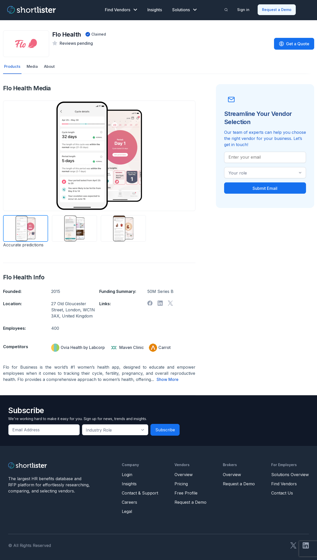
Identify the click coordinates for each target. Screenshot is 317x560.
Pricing (181, 483)
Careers (129, 501)
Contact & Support (140, 492)
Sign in (243, 9)
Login (127, 473)
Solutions (184, 9)
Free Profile (186, 492)
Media (33, 65)
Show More (168, 378)
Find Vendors (121, 9)
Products (12, 65)
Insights (154, 9)
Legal (127, 510)
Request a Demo (277, 9)
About (51, 65)
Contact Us (282, 492)
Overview (183, 473)
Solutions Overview (290, 473)
